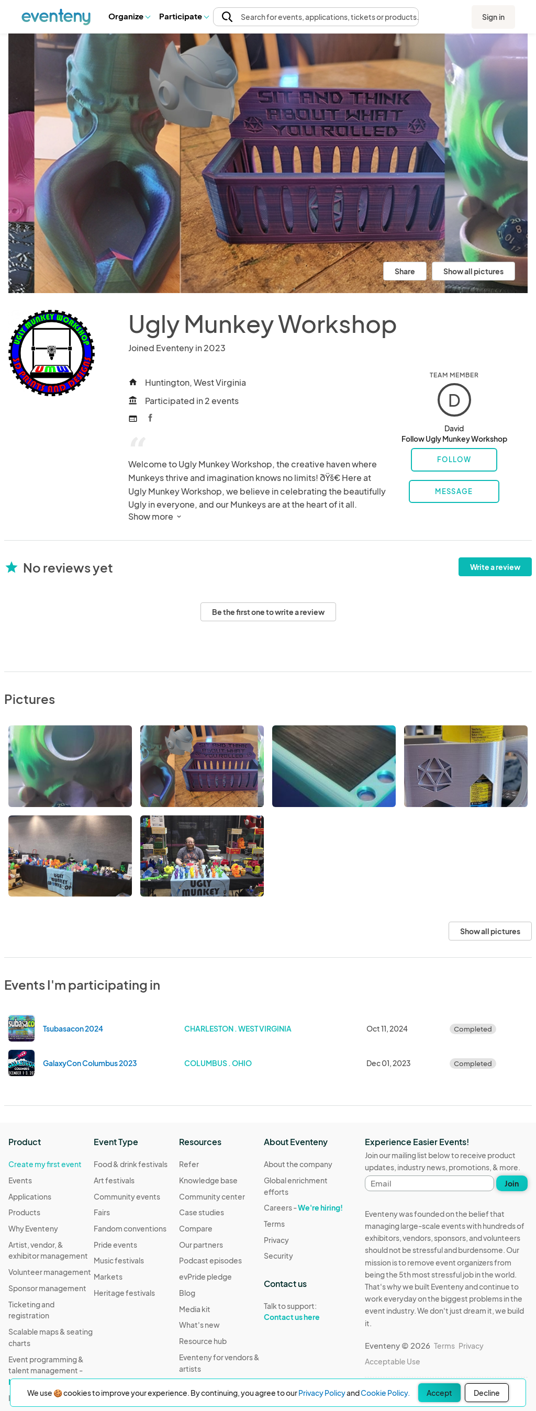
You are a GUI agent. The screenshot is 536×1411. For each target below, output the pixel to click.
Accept (439, 1392)
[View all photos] (268, 163)
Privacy (276, 1240)
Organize (129, 16)
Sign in (493, 16)
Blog (187, 1292)
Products (24, 1212)
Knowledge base (208, 1180)
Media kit (194, 1309)
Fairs (102, 1212)
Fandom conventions (130, 1228)
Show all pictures (473, 271)
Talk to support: (306, 1311)
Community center (212, 1196)
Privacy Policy (321, 1392)
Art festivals (114, 1180)
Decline (487, 1392)
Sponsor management (47, 1288)
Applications (29, 1196)
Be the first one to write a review (268, 612)
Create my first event (45, 1164)
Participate (183, 16)
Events (20, 1180)
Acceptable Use (392, 1361)
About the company (298, 1164)
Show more (155, 516)
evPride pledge (205, 1276)
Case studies (201, 1212)
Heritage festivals (124, 1292)
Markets (108, 1276)
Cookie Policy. (385, 1392)
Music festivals (119, 1260)
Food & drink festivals (131, 1164)
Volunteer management (49, 1271)
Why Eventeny (33, 1228)
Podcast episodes (210, 1260)
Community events (127, 1196)
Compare (196, 1228)
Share (405, 271)
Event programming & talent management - (46, 1370)
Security (278, 1255)
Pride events (115, 1244)
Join (512, 1183)
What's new (199, 1324)
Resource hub (203, 1341)
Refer (189, 1164)
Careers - (303, 1207)
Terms (274, 1223)
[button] (129, 16)
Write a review (495, 567)
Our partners (201, 1244)
